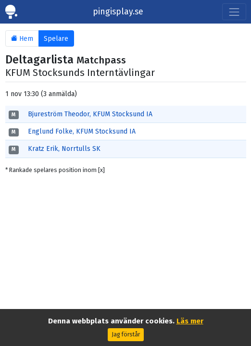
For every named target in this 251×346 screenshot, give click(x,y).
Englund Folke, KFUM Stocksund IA (82, 131)
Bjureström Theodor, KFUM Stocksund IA (90, 114)
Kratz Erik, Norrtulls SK (64, 149)
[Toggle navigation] (234, 11)
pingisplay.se (118, 12)
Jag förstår (126, 334)
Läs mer (189, 321)
